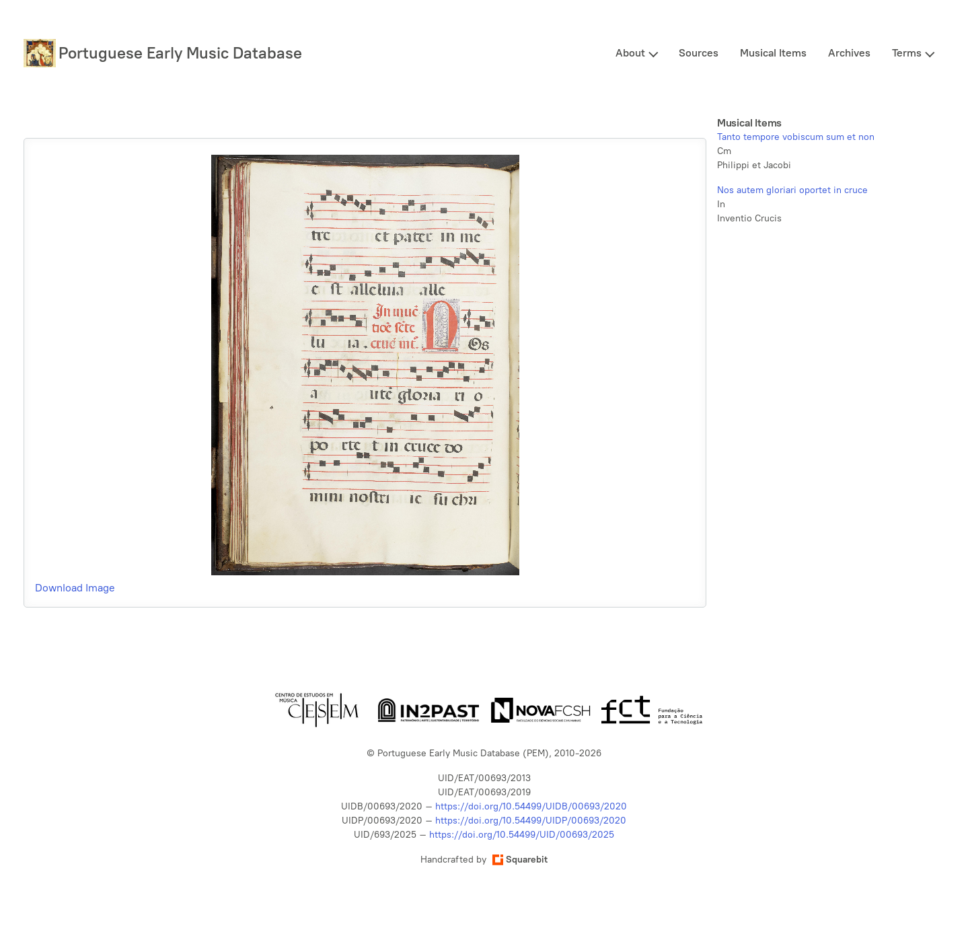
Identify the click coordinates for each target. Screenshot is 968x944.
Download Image (75, 587)
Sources (698, 52)
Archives (849, 52)
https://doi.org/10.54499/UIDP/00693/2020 (530, 820)
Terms (907, 52)
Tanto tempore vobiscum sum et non (795, 137)
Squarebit (520, 859)
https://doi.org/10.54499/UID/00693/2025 (521, 834)
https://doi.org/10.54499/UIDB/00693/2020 (531, 806)
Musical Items (773, 52)
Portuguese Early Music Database (180, 53)
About (630, 52)
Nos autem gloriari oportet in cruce (792, 190)
